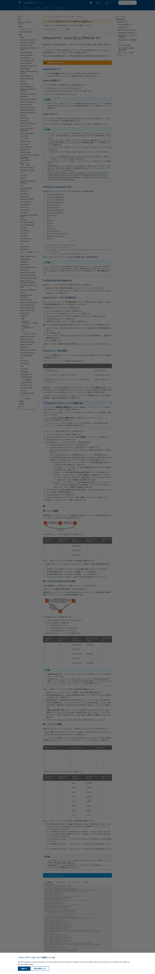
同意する (24, 969)
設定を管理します (40, 969)
